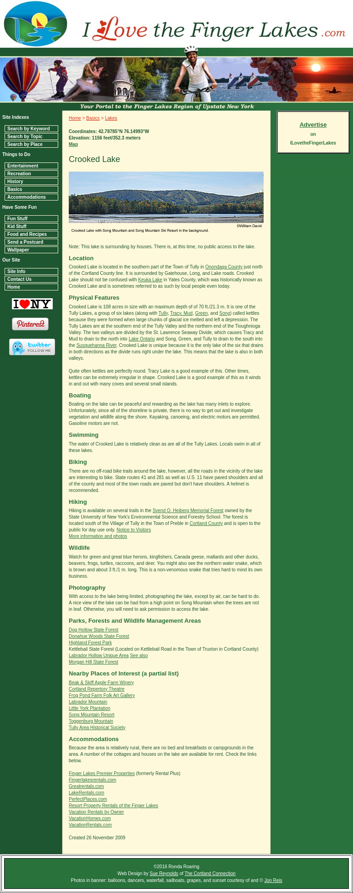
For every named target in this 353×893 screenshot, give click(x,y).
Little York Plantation (89, 708)
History (15, 181)
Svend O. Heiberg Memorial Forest (188, 510)
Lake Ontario (142, 338)
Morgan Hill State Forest (93, 661)
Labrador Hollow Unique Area (99, 655)
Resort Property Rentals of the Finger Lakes (113, 805)
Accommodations (26, 197)
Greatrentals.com (86, 786)
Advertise (312, 124)
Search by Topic (25, 136)
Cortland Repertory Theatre (97, 689)
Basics (14, 189)
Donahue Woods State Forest (99, 636)
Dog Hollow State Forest (93, 629)
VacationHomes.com (90, 818)
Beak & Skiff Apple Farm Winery (101, 682)
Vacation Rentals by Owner (96, 812)
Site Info (16, 271)
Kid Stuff (17, 226)
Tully (163, 313)
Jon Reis (273, 880)
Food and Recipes (27, 234)
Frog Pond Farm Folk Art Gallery (102, 695)
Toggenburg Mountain (91, 721)
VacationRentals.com (90, 824)
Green (201, 313)
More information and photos (98, 536)
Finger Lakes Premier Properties (102, 773)
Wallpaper (18, 249)
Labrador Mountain (88, 701)
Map (73, 144)
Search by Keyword (28, 128)
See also (139, 655)
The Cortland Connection (210, 873)
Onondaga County (224, 266)
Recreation (19, 173)
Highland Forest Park (90, 642)
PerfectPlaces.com (88, 799)
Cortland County (206, 523)
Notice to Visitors (133, 529)
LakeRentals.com (86, 792)
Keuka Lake (150, 279)
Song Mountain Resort (92, 714)
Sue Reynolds (164, 873)
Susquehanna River (96, 345)
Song (224, 313)
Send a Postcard (25, 242)
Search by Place (25, 144)
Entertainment (22, 165)
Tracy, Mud (181, 313)
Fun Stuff (17, 218)
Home (13, 287)
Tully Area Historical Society (97, 727)
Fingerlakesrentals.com (92, 779)
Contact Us (19, 279)
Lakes (111, 118)
